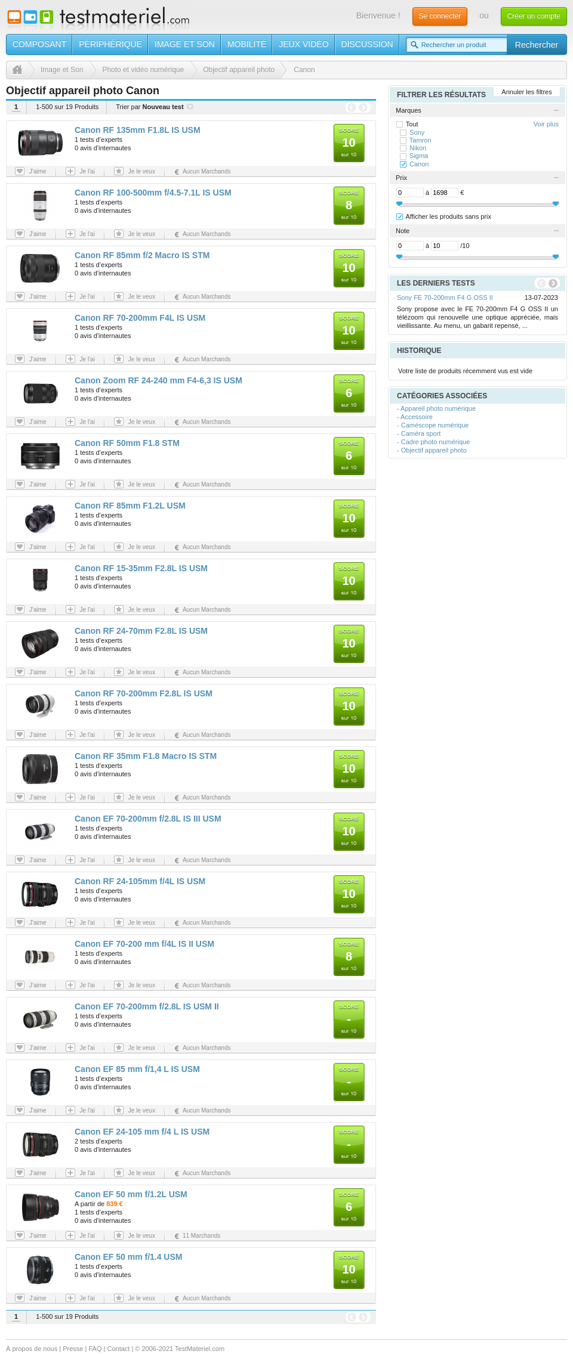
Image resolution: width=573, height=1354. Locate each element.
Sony (416, 132)
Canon (419, 164)
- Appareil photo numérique (436, 408)
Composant (39, 44)
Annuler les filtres (526, 91)
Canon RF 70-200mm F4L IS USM (140, 318)
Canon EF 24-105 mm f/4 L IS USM (142, 1131)
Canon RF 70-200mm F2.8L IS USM (143, 693)
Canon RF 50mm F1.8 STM (127, 443)
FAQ (94, 1348)
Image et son (185, 44)
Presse (73, 1348)
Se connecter (440, 16)
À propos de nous (31, 1348)
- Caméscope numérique (433, 425)
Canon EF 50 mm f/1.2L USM (131, 1194)
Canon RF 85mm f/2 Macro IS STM (142, 255)
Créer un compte (533, 16)
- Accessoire (415, 416)
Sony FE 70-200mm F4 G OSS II (445, 297)
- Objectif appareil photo (432, 450)
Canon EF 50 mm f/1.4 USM (128, 1257)
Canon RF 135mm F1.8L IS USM (138, 130)
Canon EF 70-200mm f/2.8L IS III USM (148, 818)
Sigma (418, 155)
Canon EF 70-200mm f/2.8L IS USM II (147, 1006)
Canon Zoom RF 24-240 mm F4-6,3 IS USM (158, 380)
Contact (118, 1348)
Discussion (367, 44)
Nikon (417, 147)
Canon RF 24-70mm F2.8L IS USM (141, 631)
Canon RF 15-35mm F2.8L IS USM (141, 568)
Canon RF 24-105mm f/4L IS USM (140, 881)
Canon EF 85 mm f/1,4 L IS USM (137, 1069)
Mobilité (246, 44)
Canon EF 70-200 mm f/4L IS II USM (144, 944)
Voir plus (546, 124)
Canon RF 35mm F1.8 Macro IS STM (146, 756)
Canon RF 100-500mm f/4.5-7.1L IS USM (153, 192)
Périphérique (110, 44)
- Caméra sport (418, 433)
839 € (114, 1203)
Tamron (420, 140)
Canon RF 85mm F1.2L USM (130, 505)
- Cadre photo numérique (433, 441)
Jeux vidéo (303, 44)
